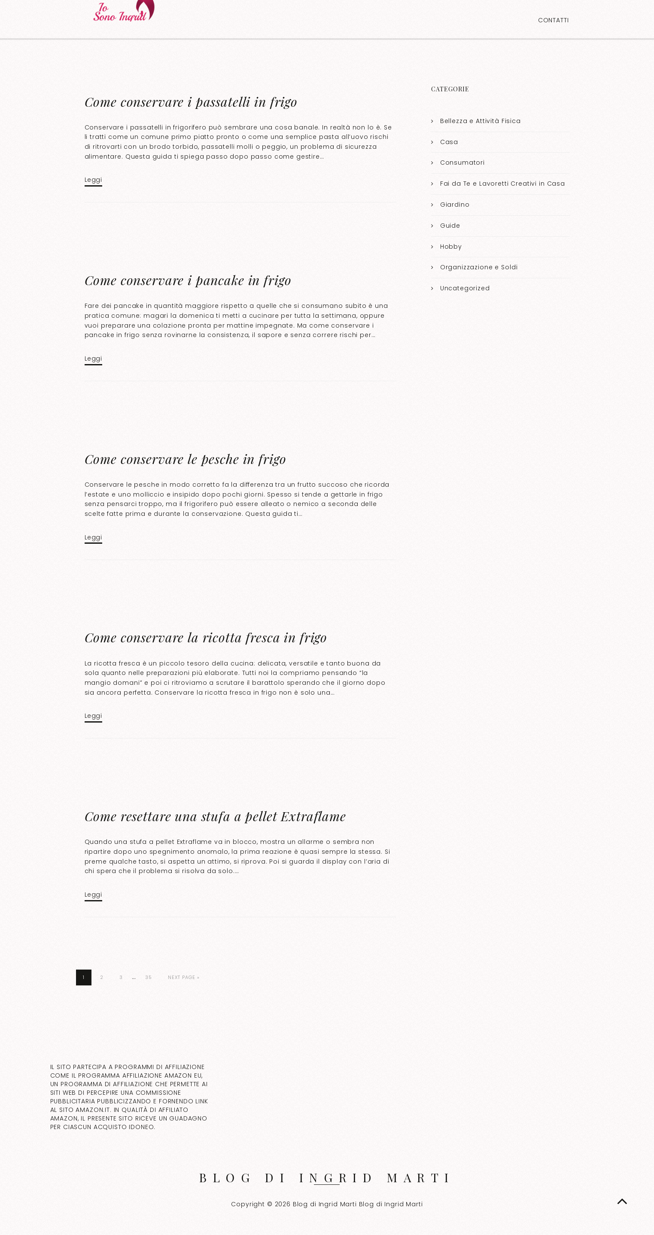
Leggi (93, 179)
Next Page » (184, 977)
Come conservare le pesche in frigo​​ (185, 458)
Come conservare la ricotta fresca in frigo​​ (206, 637)
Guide (450, 225)
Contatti (553, 20)
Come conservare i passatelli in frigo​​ (191, 101)
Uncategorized (465, 288)
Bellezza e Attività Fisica (480, 121)
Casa (449, 142)
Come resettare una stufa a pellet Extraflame (215, 816)
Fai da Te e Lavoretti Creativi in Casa (502, 183)
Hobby (451, 246)
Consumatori (462, 162)
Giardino (455, 204)
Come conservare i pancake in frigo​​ (188, 280)
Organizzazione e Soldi (479, 267)
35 (148, 977)
